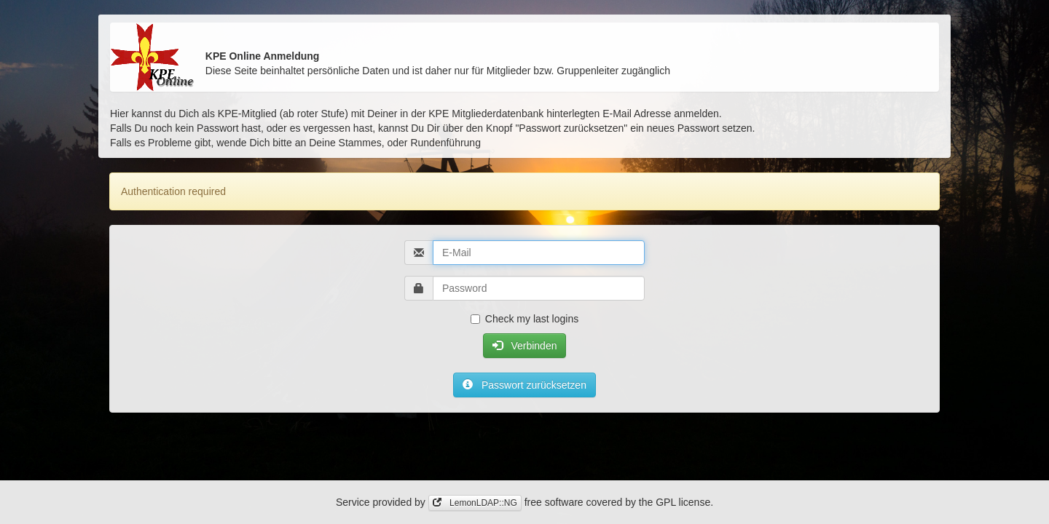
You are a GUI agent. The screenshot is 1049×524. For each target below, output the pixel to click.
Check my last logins (524, 319)
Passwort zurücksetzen (524, 385)
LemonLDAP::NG (475, 503)
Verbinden (524, 346)
